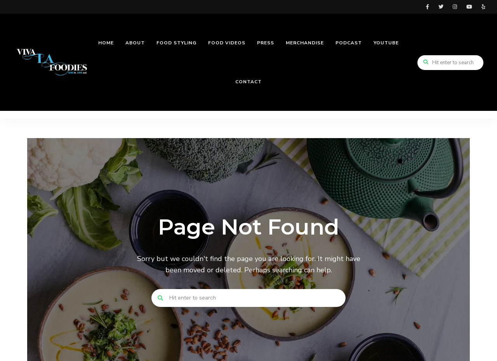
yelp (483, 7)
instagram (455, 7)
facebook (427, 7)
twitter (441, 7)
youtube (469, 7)
